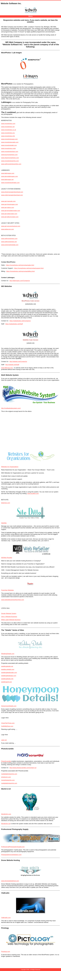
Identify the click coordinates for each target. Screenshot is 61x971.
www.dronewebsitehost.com (10, 881)
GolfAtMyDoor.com (7, 726)
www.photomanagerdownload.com (12, 192)
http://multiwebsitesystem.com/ (11, 408)
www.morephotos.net (8, 127)
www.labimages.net (7, 179)
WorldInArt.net (5, 823)
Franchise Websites (7, 590)
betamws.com (5, 503)
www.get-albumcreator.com (9, 217)
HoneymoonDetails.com (8, 706)
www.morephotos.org (8, 133)
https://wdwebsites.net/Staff (14, 324)
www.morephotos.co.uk (8, 130)
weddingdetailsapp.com (8, 675)
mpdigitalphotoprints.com (9, 774)
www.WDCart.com (7, 368)
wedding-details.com (7, 669)
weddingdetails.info (7, 679)
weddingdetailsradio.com (9, 672)
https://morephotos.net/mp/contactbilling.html (20, 271)
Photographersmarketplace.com (11, 854)
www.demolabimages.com (9, 176)
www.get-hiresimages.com (9, 204)
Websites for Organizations (9, 467)
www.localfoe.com (33, 493)
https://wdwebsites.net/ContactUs (20, 321)
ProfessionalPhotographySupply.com (13, 847)
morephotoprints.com (8, 780)
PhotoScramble (6, 761)
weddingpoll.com (6, 682)
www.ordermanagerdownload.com (12, 195)
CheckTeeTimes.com (7, 723)
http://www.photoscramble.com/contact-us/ (23, 768)
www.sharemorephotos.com (10, 158)
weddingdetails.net (7, 666)
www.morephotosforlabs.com (10, 182)
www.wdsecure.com (7, 229)
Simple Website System (8, 613)
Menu (30, 16)
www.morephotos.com (8, 123)
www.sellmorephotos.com (9, 238)
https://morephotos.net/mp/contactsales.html (20, 265)
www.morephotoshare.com (9, 151)
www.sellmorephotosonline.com (11, 164)
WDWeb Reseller (6, 557)
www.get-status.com (7, 207)
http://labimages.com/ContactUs (20, 280)
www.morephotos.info (8, 136)
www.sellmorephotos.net (9, 241)
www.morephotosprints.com (10, 161)
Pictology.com (5, 951)
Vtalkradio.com (6, 917)
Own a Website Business (9, 616)
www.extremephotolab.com (9, 245)
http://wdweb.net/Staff (12, 364)
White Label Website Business (10, 620)
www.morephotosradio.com (9, 142)
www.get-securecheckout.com (10, 226)
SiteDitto (4, 523)
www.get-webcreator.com (9, 214)
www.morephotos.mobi (8, 148)
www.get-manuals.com (8, 201)
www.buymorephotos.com (9, 154)
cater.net (4, 740)
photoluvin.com (6, 777)
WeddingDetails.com (7, 653)
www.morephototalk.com (9, 145)
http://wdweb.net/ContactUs (18, 361)
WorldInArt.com (6, 814)
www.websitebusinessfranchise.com (12, 600)
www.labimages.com (7, 173)
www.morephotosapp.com (9, 139)
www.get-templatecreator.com (10, 210)
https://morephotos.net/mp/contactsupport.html (29, 268)
